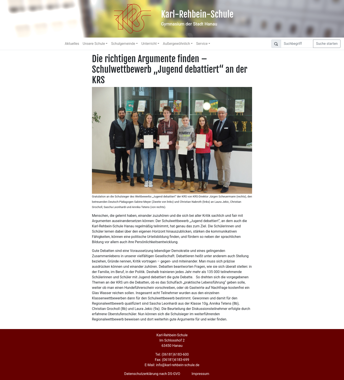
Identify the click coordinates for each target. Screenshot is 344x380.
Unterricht (149, 44)
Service (202, 44)
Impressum (200, 374)
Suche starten (327, 44)
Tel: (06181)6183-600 (172, 354)
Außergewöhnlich (176, 44)
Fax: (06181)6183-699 (172, 360)
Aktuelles (72, 44)
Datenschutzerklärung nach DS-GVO (152, 374)
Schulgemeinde (123, 44)
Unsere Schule (94, 44)
